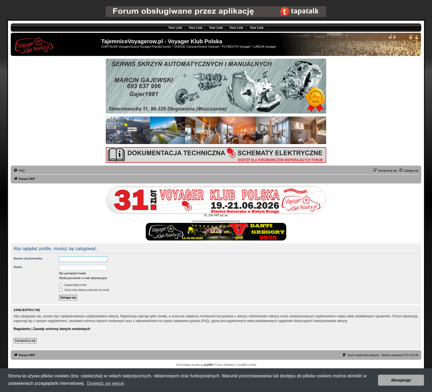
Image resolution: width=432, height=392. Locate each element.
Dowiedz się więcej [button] (105, 383)
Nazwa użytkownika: (28, 258)
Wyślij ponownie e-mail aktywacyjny (83, 278)
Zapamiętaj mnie (73, 284)
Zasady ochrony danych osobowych (61, 329)
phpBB (208, 364)
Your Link (175, 27)
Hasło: (18, 267)
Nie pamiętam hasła (72, 273)
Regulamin (21, 329)
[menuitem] (19, 170)
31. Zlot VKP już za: (216, 215)
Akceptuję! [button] (401, 380)
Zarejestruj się (25, 341)
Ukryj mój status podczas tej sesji (84, 289)
